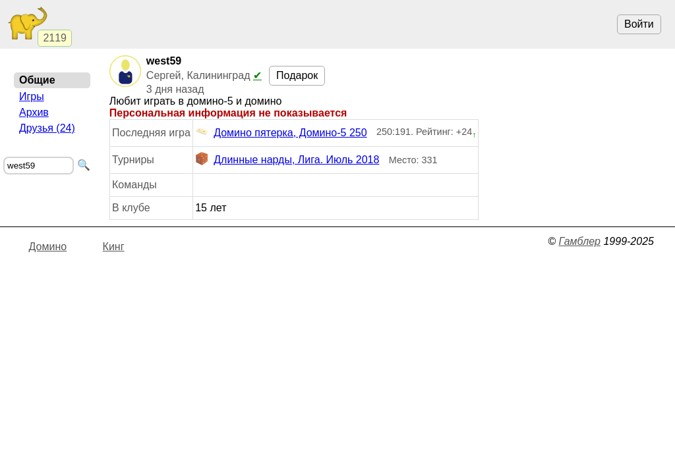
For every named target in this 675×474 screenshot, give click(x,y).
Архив (34, 112)
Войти (639, 24)
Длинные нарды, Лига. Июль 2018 (287, 160)
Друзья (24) (47, 128)
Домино (48, 246)
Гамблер (579, 241)
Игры (31, 96)
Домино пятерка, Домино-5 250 (281, 133)
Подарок (297, 75)
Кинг (114, 246)
